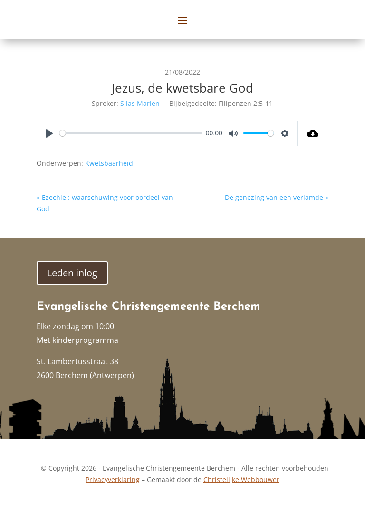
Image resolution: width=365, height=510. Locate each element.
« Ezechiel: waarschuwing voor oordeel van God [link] (105, 203)
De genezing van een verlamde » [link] (276, 197)
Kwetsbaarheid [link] (109, 163)
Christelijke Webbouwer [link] (241, 479)
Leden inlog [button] (72, 272)
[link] (313, 133)
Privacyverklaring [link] (113, 479)
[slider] (130, 133)
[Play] (49, 133)
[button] (182, 20)
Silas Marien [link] (140, 103)
